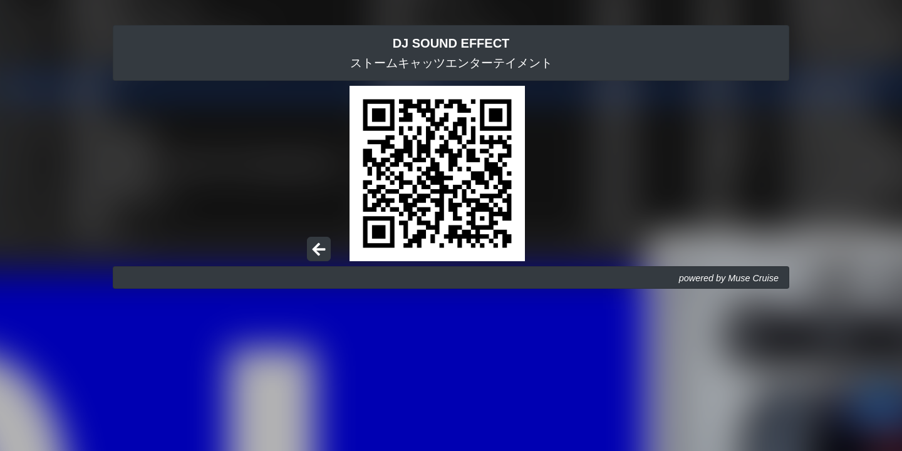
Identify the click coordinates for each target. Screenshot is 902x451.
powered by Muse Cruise (729, 278)
